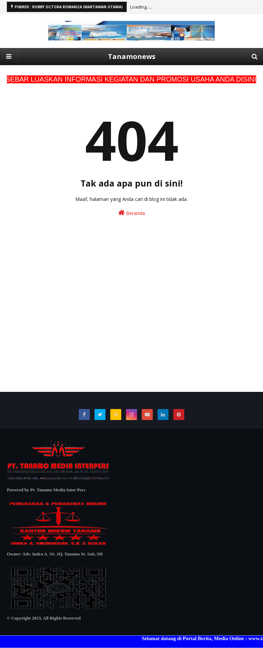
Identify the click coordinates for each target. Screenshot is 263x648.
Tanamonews (131, 56)
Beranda (131, 212)
